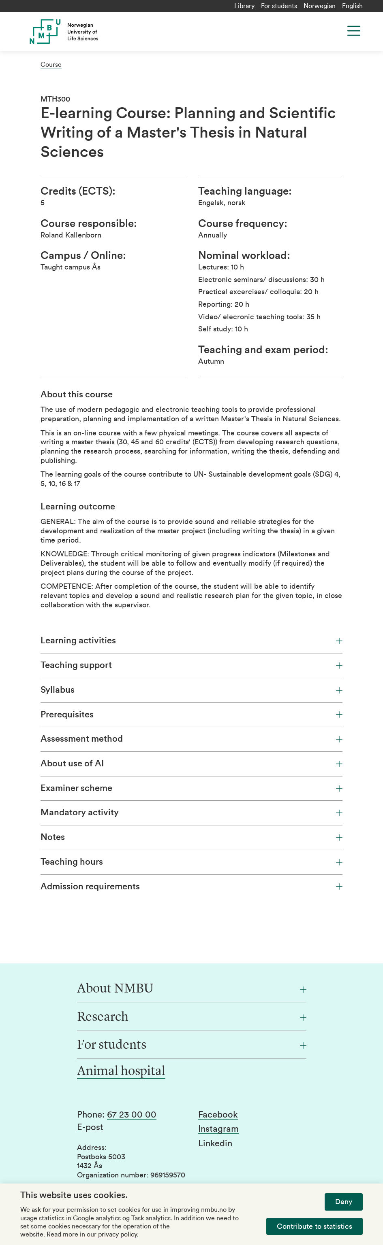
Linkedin (215, 1143)
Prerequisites (191, 714)
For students (279, 6)
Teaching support (191, 665)
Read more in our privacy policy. (92, 1234)
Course (51, 65)
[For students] (191, 1045)
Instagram (218, 1128)
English (352, 6)
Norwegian (320, 6)
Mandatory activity (191, 812)
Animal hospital (121, 1071)
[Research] (191, 1018)
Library (244, 6)
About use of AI (191, 763)
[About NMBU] (191, 989)
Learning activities (191, 640)
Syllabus (191, 689)
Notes (191, 837)
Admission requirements (191, 886)
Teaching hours (191, 861)
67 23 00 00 (131, 1114)
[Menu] (354, 31)
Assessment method (191, 738)
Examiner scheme (191, 788)
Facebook (218, 1114)
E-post (90, 1127)
